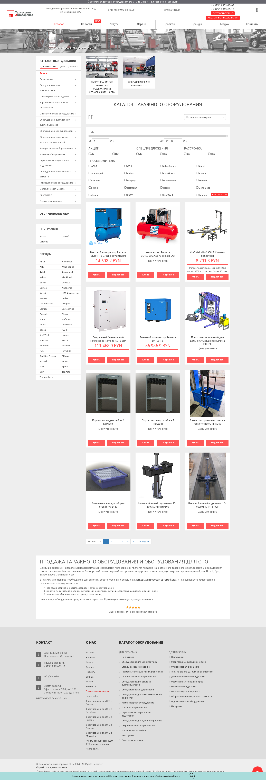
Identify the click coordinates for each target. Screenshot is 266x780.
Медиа (224, 24)
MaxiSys (44, 339)
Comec (43, 287)
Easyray (130, 180)
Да (91, 154)
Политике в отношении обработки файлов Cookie (156, 776)
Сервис (141, 24)
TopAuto (66, 371)
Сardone (44, 241)
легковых (141, 579)
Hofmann (130, 187)
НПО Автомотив (70, 292)
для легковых (47, 66)
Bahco (129, 173)
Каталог (59, 24)
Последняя (143, 541)
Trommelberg (46, 376)
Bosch (201, 173)
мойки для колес (67, 594)
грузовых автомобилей (162, 579)
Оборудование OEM (54, 213)
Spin (42, 371)
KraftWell (166, 195)
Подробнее (118, 275)
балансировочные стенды (76, 591)
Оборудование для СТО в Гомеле (99, 718)
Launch (201, 195)
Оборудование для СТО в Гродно (99, 726)
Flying (93, 187)
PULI (42, 350)
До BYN (173, 140)
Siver (42, 366)
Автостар (67, 287)
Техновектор (46, 303)
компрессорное (79, 588)
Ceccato (94, 180)
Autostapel (96, 173)
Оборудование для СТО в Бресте (99, 703)
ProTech (66, 345)
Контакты (252, 24)
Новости (86, 24)
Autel (200, 166)
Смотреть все (219, 194)
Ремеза (43, 297)
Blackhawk (167, 173)
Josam (94, 195)
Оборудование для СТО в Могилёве (99, 734)
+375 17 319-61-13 (223, 9)
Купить (96, 275)
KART (128, 195)
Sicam (65, 360)
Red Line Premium (48, 355)
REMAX (65, 355)
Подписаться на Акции (97, 691)
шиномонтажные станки (103, 591)
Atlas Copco (168, 166)
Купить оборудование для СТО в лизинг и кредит (99, 742)
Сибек (65, 297)
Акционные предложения (223, 17)
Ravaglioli (66, 350)
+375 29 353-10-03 (223, 5)
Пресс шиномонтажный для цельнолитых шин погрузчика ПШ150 (207, 341)
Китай (43, 292)
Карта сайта (92, 696)
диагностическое (61, 588)
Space (65, 366)
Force (42, 318)
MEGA (65, 339)
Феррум (66, 303)
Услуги (114, 24)
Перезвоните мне (223, 13)
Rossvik (44, 360)
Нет (115, 154)
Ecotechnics (168, 180)
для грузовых (64, 66)
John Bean (203, 187)
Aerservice (67, 261)
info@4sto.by (172, 9)
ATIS (128, 166)
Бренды (197, 24)
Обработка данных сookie (51, 767)
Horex (165, 187)
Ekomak (201, 180)
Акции (43, 72)
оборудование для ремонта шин (134, 591)
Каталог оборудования (58, 61)
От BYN (101, 140)
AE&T (93, 166)
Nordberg (44, 345)
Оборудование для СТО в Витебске (99, 710)
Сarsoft (65, 235)
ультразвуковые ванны (89, 594)
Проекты (169, 24)
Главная (43, 48)
